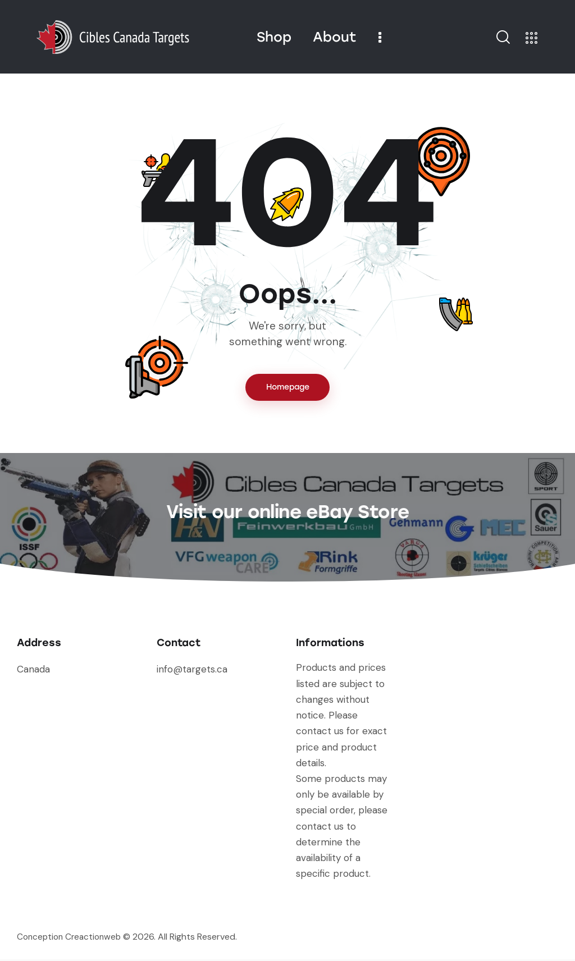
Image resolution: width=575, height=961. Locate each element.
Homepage (287, 388)
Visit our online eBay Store (287, 511)
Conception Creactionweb (71, 938)
